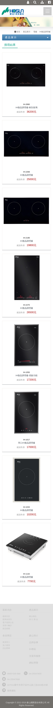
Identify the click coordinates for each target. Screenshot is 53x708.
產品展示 (26, 32)
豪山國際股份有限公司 (17, 11)
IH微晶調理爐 (44, 32)
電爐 (35, 32)
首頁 (17, 32)
